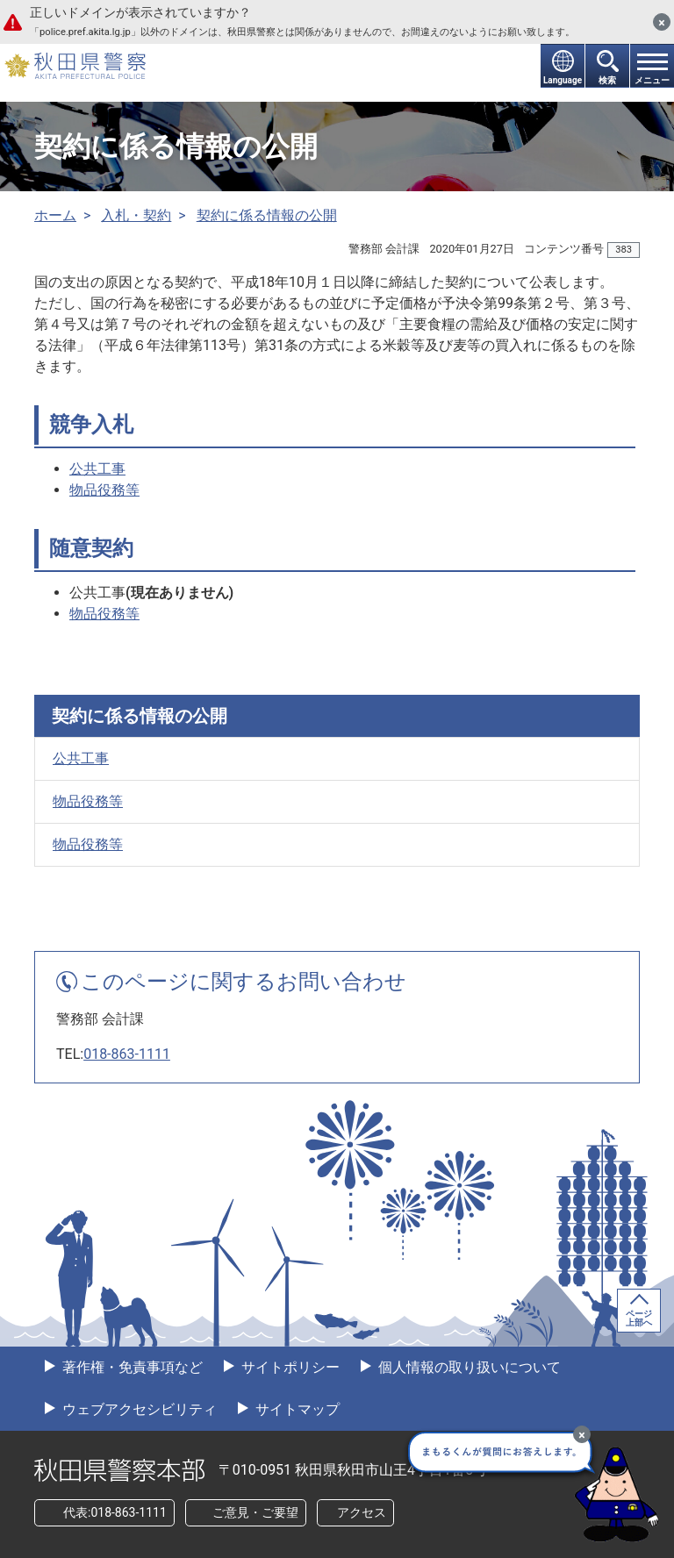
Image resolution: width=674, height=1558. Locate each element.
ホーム (55, 215)
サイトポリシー (289, 1367)
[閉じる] (661, 22)
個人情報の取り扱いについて (468, 1367)
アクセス (361, 1512)
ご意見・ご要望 (255, 1512)
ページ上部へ (639, 1318)
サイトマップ (296, 1409)
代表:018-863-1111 (115, 1512)
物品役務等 (104, 490)
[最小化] (582, 1434)
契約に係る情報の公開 (267, 215)
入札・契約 (136, 215)
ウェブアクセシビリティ (138, 1409)
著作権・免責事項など (131, 1367)
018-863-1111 (126, 1054)
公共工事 (97, 469)
